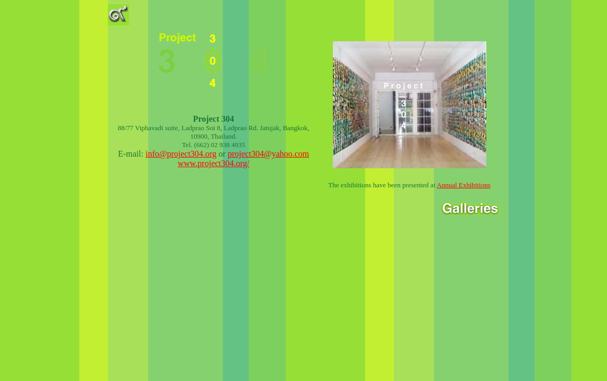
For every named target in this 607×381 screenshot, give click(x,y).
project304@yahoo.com (268, 153)
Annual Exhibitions (463, 185)
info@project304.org (181, 153)
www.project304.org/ (214, 163)
